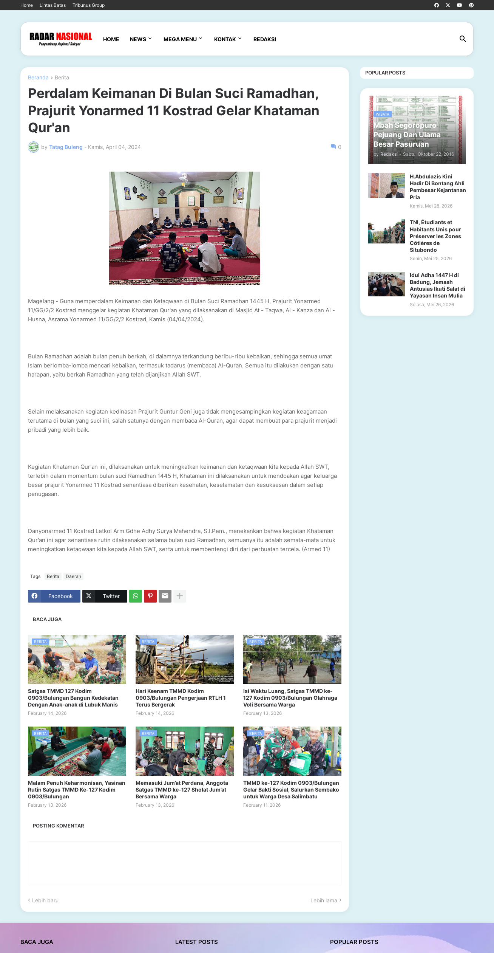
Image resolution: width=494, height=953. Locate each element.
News (138, 39)
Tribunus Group (89, 5)
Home (26, 5)
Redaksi (264, 39)
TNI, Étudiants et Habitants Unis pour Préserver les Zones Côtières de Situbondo (435, 236)
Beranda (38, 78)
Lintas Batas (53, 5)
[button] (463, 39)
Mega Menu (180, 39)
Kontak (225, 39)
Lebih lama (323, 900)
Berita (62, 78)
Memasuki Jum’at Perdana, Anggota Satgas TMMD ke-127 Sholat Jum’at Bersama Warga (182, 789)
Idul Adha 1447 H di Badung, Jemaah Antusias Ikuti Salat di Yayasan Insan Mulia (437, 285)
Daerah (73, 576)
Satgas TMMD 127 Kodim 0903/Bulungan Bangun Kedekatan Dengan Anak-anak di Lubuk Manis (73, 698)
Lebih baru (45, 900)
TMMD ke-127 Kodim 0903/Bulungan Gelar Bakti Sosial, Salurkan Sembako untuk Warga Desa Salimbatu (291, 789)
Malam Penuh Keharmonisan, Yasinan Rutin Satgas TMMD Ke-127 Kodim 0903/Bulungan (76, 789)
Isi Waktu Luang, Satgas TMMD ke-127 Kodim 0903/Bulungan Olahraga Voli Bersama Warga (290, 698)
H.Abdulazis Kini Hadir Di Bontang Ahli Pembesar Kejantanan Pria (438, 186)
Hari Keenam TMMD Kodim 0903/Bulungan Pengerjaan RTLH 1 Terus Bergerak (181, 698)
